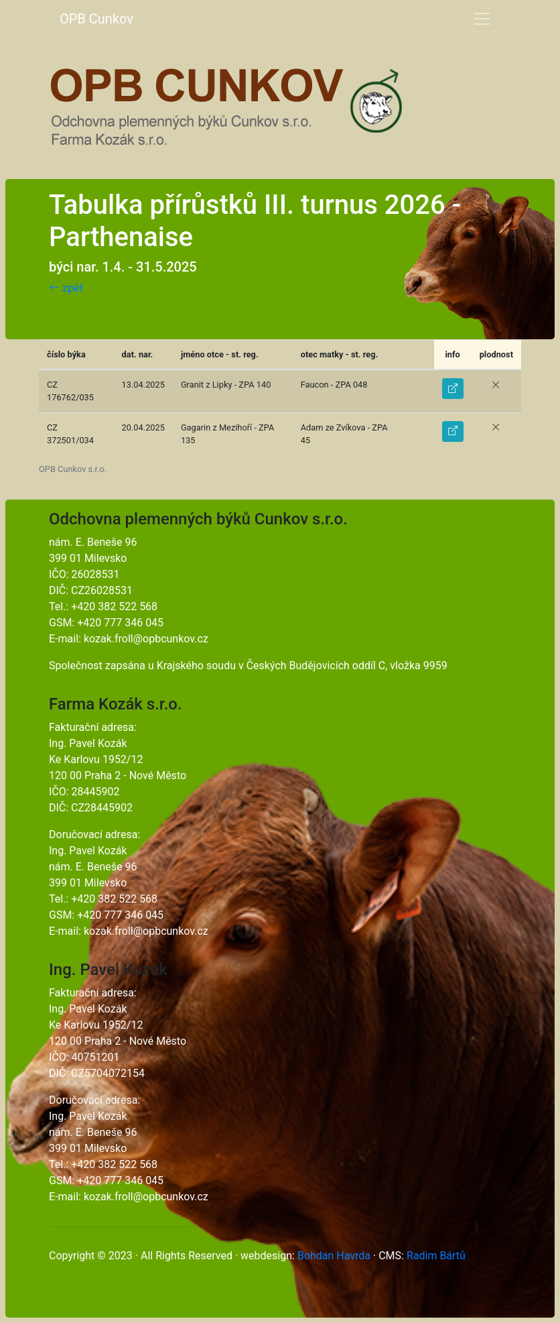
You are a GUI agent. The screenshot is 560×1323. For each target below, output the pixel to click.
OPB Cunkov (96, 19)
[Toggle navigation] (481, 18)
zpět (66, 288)
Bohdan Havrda (333, 1255)
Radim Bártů (436, 1255)
